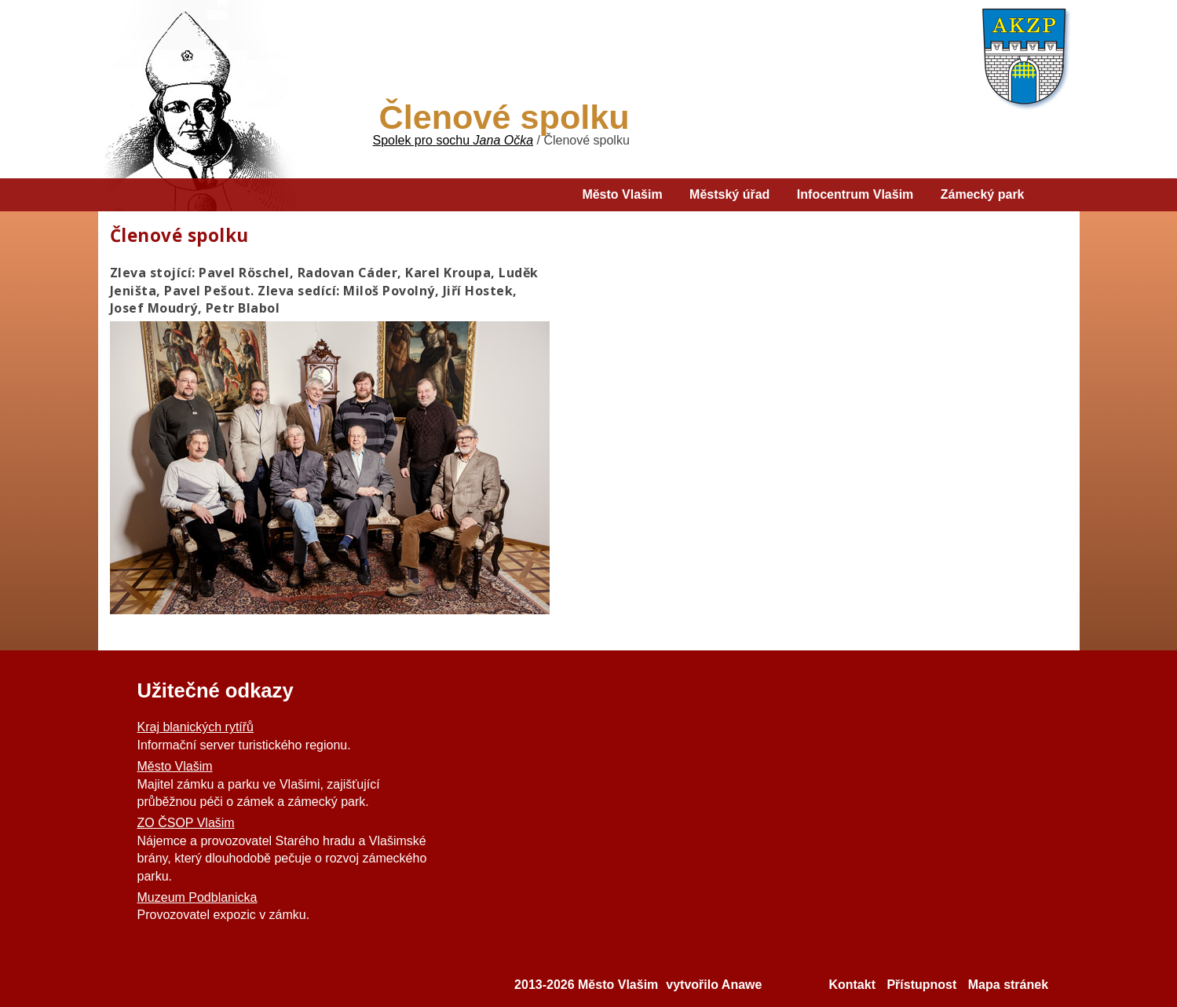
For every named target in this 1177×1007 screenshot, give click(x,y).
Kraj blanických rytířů (195, 727)
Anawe (742, 984)
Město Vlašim (175, 766)
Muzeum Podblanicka (197, 897)
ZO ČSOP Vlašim (186, 822)
